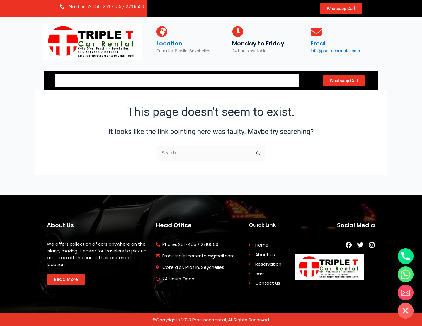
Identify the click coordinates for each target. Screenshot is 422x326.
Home (69, 80)
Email (319, 43)
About (99, 80)
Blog (252, 80)
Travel (283, 80)
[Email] (316, 31)
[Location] (162, 31)
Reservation (137, 80)
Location (169, 43)
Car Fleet (180, 80)
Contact (219, 80)
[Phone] (406, 256)
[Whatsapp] (406, 274)
